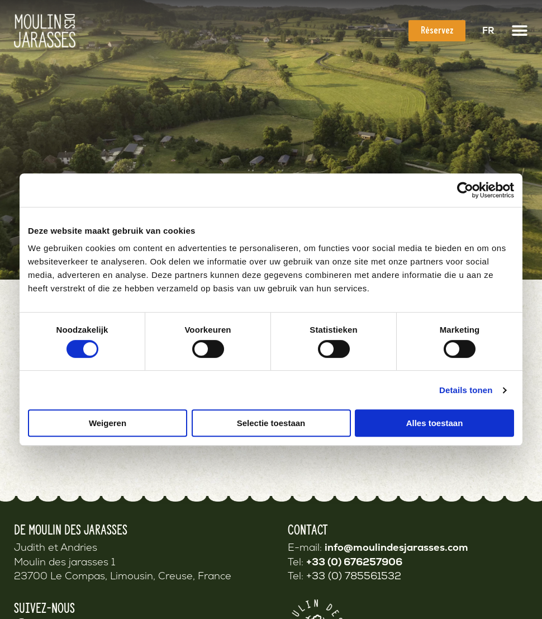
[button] (519, 30)
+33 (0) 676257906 (354, 561)
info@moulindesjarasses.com (396, 547)
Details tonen (465, 390)
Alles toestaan (434, 423)
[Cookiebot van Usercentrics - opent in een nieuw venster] (465, 190)
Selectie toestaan (271, 423)
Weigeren (107, 423)
